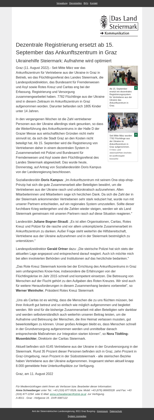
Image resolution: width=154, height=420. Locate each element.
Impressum (102, 411)
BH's (86, 3)
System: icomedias (77, 416)
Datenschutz (116, 411)
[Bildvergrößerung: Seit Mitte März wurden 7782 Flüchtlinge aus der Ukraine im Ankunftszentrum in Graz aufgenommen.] (136, 134)
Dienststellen (75, 3)
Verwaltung (62, 3)
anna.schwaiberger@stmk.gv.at (68, 394)
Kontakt (93, 3)
